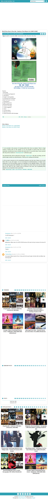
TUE (8, 33)
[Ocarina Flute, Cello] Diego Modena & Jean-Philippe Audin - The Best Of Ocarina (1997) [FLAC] (12, 450)
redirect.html (29, 155)
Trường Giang (8, 254)
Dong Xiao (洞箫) (13, 36)
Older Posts (42, 185)
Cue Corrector (18, 169)
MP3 (25, 36)
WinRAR (24, 169)
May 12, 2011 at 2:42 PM (16, 233)
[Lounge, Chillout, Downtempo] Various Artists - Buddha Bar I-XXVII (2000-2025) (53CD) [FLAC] (12, 332)
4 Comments (20, 33)
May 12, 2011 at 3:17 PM (16, 247)
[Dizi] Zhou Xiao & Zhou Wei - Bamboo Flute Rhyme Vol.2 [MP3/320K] (20, 31)
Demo (25, 117)
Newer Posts (6, 185)
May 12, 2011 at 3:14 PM (14, 240)
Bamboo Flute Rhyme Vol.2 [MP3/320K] (11, 127)
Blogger (33, 497)
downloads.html (19, 152)
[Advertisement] (24, 20)
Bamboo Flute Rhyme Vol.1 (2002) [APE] (11, 125)
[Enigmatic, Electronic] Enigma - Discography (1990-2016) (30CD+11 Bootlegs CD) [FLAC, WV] (35, 310)
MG (22, 117)
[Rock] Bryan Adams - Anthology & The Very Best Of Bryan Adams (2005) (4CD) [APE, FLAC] (36, 450)
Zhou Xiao (34, 36)
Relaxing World (21, 496)
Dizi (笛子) (7, 36)
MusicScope (9, 169)
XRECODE (29, 169)
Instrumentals (21, 36)
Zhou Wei (29, 36)
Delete (9, 244)
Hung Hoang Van (22, 497)
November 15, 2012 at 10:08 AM (18, 254)
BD (19, 117)
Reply (6, 244)
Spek (13, 169)
